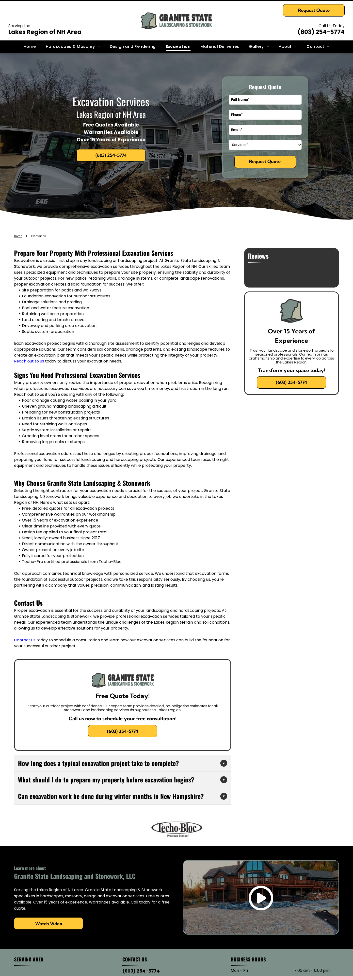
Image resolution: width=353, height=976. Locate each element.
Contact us (24, 640)
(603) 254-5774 (321, 32)
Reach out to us (29, 361)
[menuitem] (30, 46)
